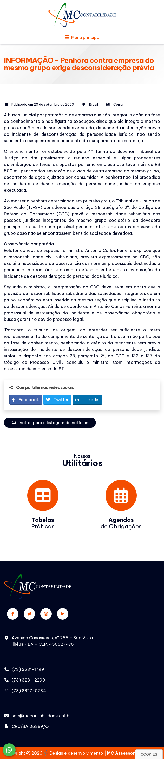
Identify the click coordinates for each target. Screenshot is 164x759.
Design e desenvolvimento (73, 753)
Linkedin (87, 399)
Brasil (93, 104)
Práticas (43, 523)
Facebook (25, 399)
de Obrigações (121, 523)
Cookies (149, 754)
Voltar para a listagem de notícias (50, 422)
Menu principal (82, 37)
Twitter (57, 399)
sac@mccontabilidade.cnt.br (41, 715)
